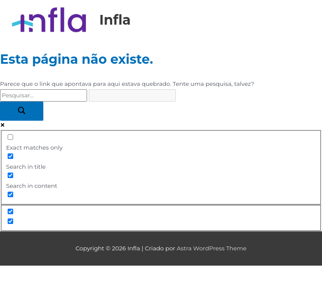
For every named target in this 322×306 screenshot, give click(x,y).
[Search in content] (10, 175)
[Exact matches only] (10, 137)
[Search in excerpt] (10, 194)
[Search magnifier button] (21, 111)
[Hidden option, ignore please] (10, 211)
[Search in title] (10, 156)
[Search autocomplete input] (132, 95)
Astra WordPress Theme (211, 248)
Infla (115, 19)
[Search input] (43, 95)
